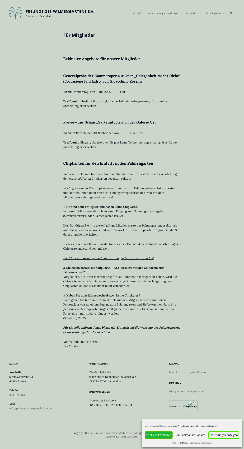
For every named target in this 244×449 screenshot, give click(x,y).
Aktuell (137, 13)
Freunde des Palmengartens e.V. (60, 11)
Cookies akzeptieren (161, 435)
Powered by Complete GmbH (122, 436)
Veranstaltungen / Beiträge (163, 13)
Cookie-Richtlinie (181, 443)
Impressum (196, 443)
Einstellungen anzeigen (224, 435)
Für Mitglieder (215, 13)
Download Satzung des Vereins (187, 372)
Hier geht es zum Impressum (186, 391)
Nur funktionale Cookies (192, 435)
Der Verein (192, 13)
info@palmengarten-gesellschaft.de (30, 408)
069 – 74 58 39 (17, 394)
